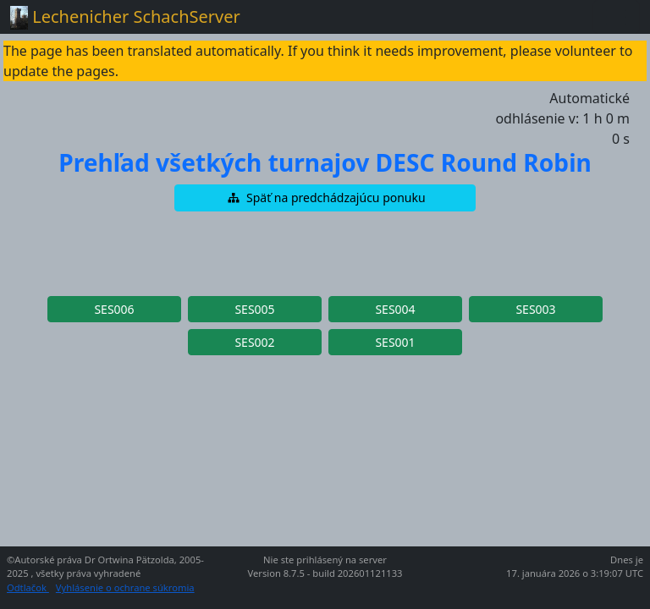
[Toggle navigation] (616, 17)
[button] (325, 197)
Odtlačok (28, 587)
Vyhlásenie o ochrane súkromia (125, 587)
